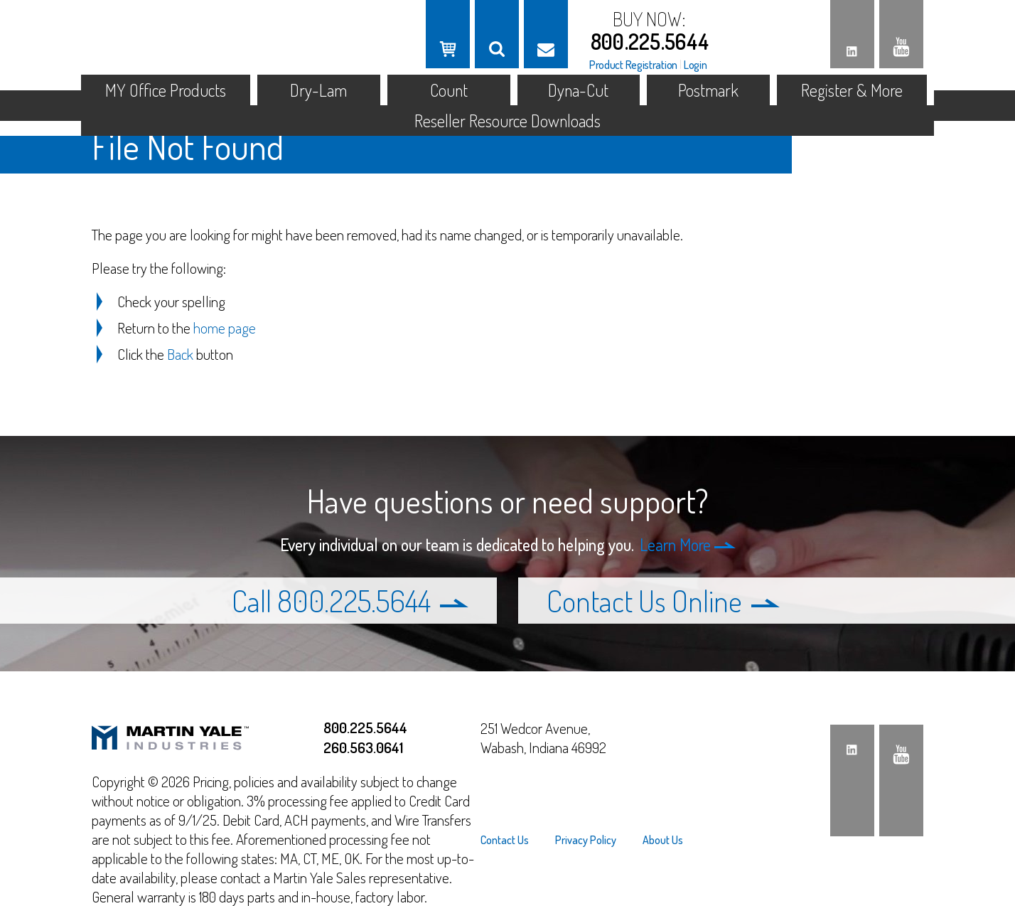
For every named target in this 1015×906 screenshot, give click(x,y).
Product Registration (633, 65)
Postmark (708, 90)
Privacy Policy (585, 840)
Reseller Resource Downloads (507, 121)
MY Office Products (165, 90)
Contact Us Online (663, 600)
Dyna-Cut (578, 90)
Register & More (852, 90)
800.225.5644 (650, 41)
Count (449, 90)
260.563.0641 (363, 747)
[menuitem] (510, 840)
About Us (663, 840)
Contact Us (504, 840)
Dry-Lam (318, 90)
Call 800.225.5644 (350, 600)
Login (695, 65)
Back (180, 353)
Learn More (688, 544)
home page (224, 327)
